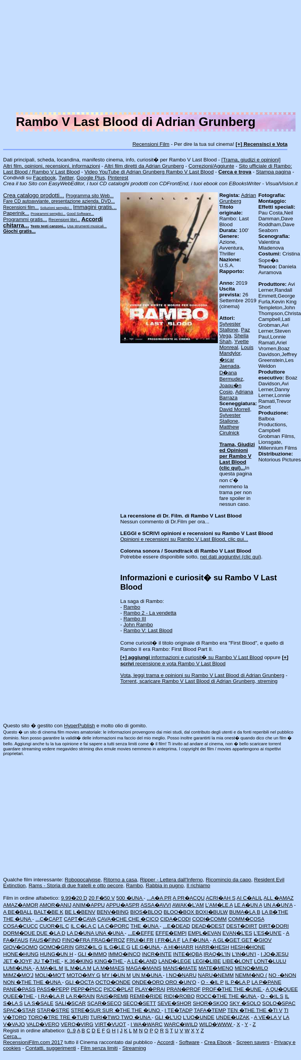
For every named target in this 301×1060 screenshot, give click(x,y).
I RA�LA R (51, 996)
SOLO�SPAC (279, 1003)
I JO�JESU (275, 954)
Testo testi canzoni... (48, 226)
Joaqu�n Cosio (230, 389)
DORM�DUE (20, 933)
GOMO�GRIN (56, 947)
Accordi (165, 1042)
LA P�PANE (266, 982)
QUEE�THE (19, 996)
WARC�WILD (181, 1024)
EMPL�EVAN (204, 933)
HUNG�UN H (56, 954)
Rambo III (134, 619)
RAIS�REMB (112, 996)
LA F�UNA (196, 940)
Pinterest (118, 178)
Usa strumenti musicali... (87, 226)
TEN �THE (241, 1010)
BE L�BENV (80, 912)
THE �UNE (248, 989)
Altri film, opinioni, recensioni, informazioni (51, 166)
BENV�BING (113, 912)
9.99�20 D (74, 898)
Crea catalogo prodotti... (33, 195)
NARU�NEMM (216, 975)
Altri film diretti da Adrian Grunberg (144, 166)
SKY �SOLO (245, 1003)
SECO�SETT (139, 1003)
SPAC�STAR (19, 1010)
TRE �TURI (74, 1017)
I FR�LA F (168, 940)
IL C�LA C (83, 926)
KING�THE (109, 961)
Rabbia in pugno (164, 885)
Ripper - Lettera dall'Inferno (171, 880)
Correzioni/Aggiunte (211, 166)
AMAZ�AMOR (20, 905)
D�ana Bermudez (231, 376)
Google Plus (91, 178)
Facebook (44, 178)
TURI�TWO (105, 1017)
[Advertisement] (151, 57)
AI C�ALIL (249, 898)
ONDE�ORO (149, 982)
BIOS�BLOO (146, 912)
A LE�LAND (142, 961)
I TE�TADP (179, 1010)
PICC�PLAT (118, 989)
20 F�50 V (102, 898)
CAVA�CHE (112, 919)
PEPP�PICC (86, 989)
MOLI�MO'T (50, 975)
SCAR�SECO (104, 1003)
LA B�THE (275, 912)
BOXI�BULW (212, 912)
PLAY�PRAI (150, 989)
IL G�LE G (117, 947)
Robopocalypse (83, 880)
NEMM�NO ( (251, 975)
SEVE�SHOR (174, 1003)
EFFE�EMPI (171, 933)
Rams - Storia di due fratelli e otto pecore (75, 885)
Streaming (134, 1048)
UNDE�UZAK (232, 1017)
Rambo (131, 607)
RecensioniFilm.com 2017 (33, 1042)
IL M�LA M (77, 968)
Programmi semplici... (48, 214)
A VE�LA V (267, 1017)
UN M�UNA (147, 975)
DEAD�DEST (208, 926)
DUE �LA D (51, 933)
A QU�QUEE (281, 989)
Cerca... (12, 1036)
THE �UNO (147, 1010)
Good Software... (80, 214)
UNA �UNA (110, 933)
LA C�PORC (113, 926)
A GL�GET (227, 940)
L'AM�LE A (219, 905)
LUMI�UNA (18, 968)
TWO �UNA (136, 1017)
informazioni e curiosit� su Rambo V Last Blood (191, 657)
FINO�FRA (76, 940)
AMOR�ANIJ (55, 905)
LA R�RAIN (80, 996)
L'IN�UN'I (244, 954)
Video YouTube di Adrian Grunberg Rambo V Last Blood (149, 172)
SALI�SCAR (70, 1003)
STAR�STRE (53, 1010)
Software (189, 1042)
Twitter (66, 178)
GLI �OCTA (79, 982)
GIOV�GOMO (20, 947)
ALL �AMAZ (279, 898)
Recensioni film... (21, 207)
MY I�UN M (116, 975)
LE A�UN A (248, 905)
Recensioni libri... (64, 219)
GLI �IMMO (92, 954)
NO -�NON (282, 975)
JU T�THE (47, 961)
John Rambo (138, 624)
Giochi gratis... (19, 231)
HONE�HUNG (21, 954)
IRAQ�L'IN (216, 954)
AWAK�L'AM (188, 905)
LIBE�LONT (238, 961)
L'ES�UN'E (267, 933)
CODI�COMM (209, 919)
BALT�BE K (48, 912)
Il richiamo (198, 885)
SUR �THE (117, 1010)
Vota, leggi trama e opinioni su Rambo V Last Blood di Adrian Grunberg (202, 675)
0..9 (71, 1030)
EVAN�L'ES (237, 933)
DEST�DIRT (241, 926)
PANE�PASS (19, 989)
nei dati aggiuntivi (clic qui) (230, 557)
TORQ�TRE (44, 1017)
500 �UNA (130, 898)
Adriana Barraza (236, 395)
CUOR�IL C (54, 926)
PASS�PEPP (53, 989)
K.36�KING (78, 961)
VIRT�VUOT (110, 1024)
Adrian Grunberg (237, 198)
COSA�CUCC (20, 926)
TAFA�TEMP (210, 1010)
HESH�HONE (248, 947)
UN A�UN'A (278, 905)
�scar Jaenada (229, 363)
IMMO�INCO (124, 954)
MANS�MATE (180, 968)
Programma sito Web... (90, 196)
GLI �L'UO (168, 1017)
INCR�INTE (157, 954)
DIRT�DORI (274, 926)
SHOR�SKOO (210, 1003)
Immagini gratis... (95, 207)
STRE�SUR (86, 1010)
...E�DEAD (176, 926)
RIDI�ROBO (179, 996)
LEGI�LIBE (207, 961)
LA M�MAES (109, 968)
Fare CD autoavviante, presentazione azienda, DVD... (59, 201)
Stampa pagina (273, 172)
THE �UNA (17, 919)
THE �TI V (269, 1010)
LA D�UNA (81, 933)
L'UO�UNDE (199, 1017)
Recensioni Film (150, 144)
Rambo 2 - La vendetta (149, 613)
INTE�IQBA (187, 954)
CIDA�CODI (175, 919)
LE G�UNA (146, 947)
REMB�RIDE (146, 996)
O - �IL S (271, 996)
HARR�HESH (212, 947)
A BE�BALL (17, 912)
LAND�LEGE (175, 961)
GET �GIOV (256, 940)
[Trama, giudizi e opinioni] (250, 160)
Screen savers (252, 1042)
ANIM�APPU (89, 905)
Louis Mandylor (236, 350)
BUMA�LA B (244, 912)
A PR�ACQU (189, 898)
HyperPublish (79, 726)
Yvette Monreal (234, 344)
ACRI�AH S (220, 898)
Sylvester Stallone (230, 327)
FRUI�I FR (139, 940)
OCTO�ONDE (112, 982)
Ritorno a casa (120, 880)
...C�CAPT (49, 919)
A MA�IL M (49, 968)
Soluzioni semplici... (56, 208)
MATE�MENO (215, 968)
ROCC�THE (212, 996)
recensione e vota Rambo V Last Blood (204, 660)
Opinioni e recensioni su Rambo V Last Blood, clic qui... (184, 539)
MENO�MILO (251, 968)
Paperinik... (16, 213)
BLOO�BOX (180, 912)
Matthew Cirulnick (229, 430)
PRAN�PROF (184, 989)
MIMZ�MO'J (18, 975)
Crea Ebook (218, 1042)
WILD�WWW (216, 1024)
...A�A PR (159, 898)
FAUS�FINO (45, 940)
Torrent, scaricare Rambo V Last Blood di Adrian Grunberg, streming (199, 681)
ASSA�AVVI (156, 905)
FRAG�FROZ (108, 940)
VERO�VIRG (77, 1024)
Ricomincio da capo (228, 880)
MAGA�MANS (144, 968)
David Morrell (234, 409)
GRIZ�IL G (88, 947)
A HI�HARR (178, 947)
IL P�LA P (237, 982)
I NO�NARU (181, 975)
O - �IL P (212, 982)
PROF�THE (217, 989)
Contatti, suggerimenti (50, 1048)
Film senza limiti (99, 1048)
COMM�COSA (246, 919)
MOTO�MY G (84, 975)
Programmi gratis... (25, 219)
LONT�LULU (270, 961)
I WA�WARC (147, 1024)
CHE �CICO (143, 919)
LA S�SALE (38, 1003)
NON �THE (18, 982)
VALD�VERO (42, 1024)
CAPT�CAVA (80, 919)
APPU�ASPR (122, 905)
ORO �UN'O (180, 982)
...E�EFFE (141, 933)
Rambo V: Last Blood (147, 630)
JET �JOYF (17, 961)
